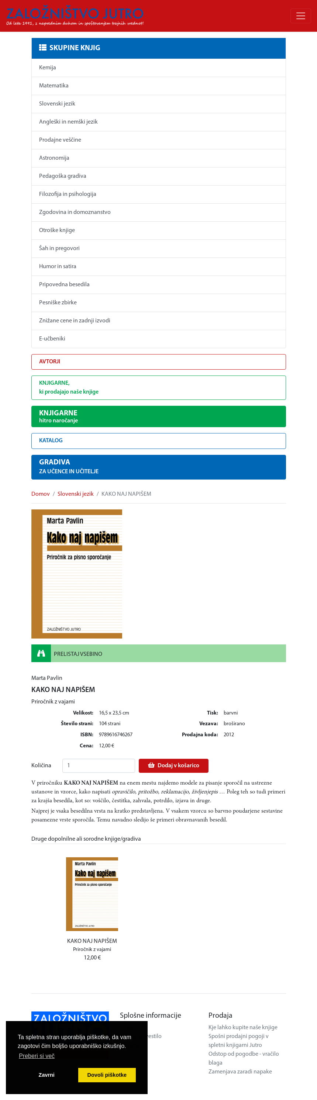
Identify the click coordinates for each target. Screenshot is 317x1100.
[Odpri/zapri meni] (300, 15)
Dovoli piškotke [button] (107, 1075)
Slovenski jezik (57, 104)
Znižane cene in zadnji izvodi (74, 321)
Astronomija (54, 158)
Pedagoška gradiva (62, 176)
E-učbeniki (52, 339)
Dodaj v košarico (173, 765)
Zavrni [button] (47, 1075)
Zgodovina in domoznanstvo (75, 212)
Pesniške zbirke (58, 303)
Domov (40, 494)
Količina (41, 766)
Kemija (47, 68)
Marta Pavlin (46, 678)
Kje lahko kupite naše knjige (243, 1028)
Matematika (54, 86)
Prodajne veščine (60, 140)
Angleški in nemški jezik (68, 122)
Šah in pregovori (59, 249)
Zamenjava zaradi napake (240, 1072)
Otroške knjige (57, 231)
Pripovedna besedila (64, 285)
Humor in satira (57, 267)
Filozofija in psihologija (67, 194)
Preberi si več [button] (37, 1056)
